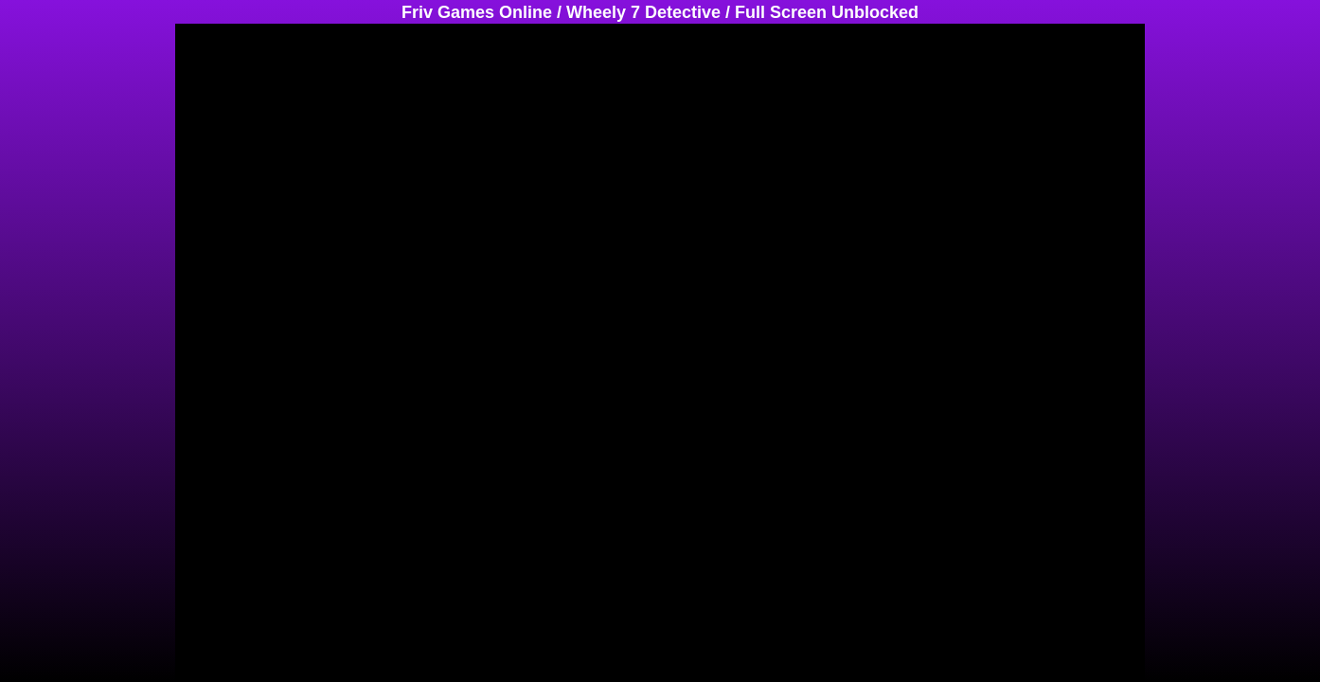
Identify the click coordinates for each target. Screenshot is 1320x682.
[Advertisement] (76, 308)
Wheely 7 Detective (643, 12)
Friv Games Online (476, 12)
